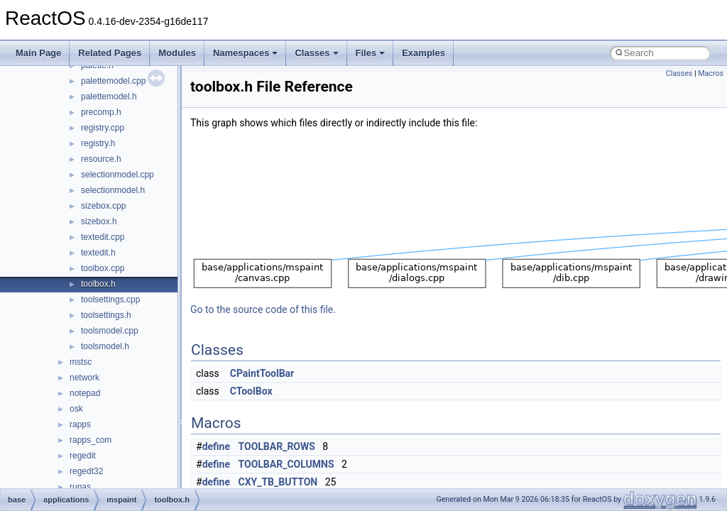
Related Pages (109, 53)
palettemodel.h (109, 96)
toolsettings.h (106, 315)
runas (80, 487)
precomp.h (101, 112)
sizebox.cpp (103, 206)
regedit (83, 456)
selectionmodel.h (113, 190)
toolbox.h (98, 284)
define (216, 446)
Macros (710, 73)
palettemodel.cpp (113, 81)
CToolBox (251, 391)
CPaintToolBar (262, 373)
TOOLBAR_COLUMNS (286, 464)
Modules (177, 53)
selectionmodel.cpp (117, 175)
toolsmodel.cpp (109, 331)
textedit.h (98, 253)
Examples (423, 53)
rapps (80, 424)
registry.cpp (102, 128)
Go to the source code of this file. (263, 309)
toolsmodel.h (105, 346)
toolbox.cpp (102, 268)
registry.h (98, 143)
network (84, 378)
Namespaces (245, 53)
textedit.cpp (102, 237)
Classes (316, 53)
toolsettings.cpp (110, 299)
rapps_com (90, 440)
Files (371, 53)
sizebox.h (99, 221)
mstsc (81, 362)
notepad (85, 393)
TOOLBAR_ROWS (277, 446)
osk (76, 409)
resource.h (101, 159)
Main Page (38, 53)
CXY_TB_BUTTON (278, 482)
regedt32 (86, 471)
